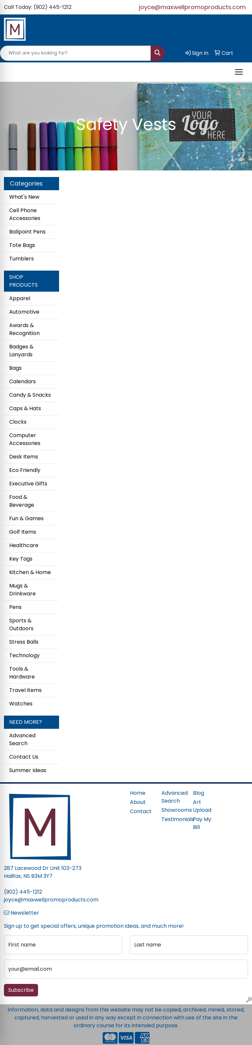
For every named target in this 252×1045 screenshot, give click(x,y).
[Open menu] (238, 71)
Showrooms (173, 810)
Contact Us (23, 757)
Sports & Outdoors (21, 624)
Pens (15, 607)
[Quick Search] (75, 53)
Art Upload (202, 806)
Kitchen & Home (30, 572)
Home (137, 793)
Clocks (18, 422)
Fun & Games (26, 518)
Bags (15, 368)
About (138, 802)
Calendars (22, 381)
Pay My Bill (202, 823)
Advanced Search (22, 739)
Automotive (24, 312)
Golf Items (22, 532)
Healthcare (23, 545)
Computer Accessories (24, 439)
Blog (198, 793)
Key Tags (20, 559)
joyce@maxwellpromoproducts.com (192, 7)
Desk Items (23, 456)
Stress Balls (23, 642)
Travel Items (25, 690)
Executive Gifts (28, 483)
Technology (24, 655)
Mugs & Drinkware (22, 589)
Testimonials (173, 819)
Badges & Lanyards (21, 350)
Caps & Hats (25, 408)
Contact (141, 811)
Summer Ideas (27, 770)
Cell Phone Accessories (24, 214)
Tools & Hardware (22, 672)
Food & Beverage (21, 501)
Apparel (19, 298)
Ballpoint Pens (27, 231)
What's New (24, 197)
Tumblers (21, 258)
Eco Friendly (24, 470)
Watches (20, 703)
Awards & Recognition (24, 329)
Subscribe (21, 990)
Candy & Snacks (30, 395)
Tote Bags (22, 245)
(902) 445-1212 (23, 892)
